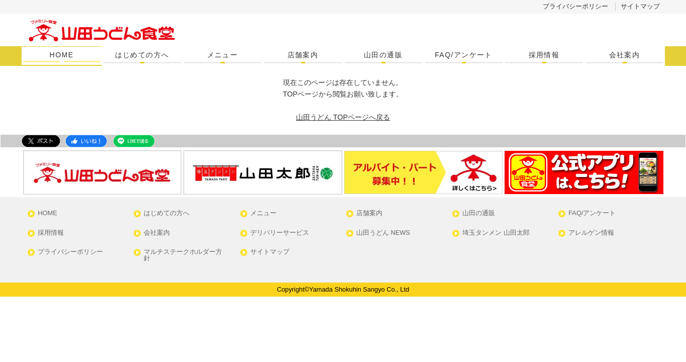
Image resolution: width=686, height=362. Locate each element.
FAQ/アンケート (464, 55)
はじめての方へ (142, 55)
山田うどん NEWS (383, 233)
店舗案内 (303, 55)
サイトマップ (640, 6)
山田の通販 (383, 55)
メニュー (222, 55)
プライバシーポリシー (575, 6)
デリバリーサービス (279, 233)
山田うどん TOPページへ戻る (343, 117)
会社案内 (624, 55)
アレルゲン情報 (591, 233)
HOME (62, 55)
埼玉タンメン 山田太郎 (496, 233)
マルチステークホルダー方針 (183, 255)
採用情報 (544, 55)
